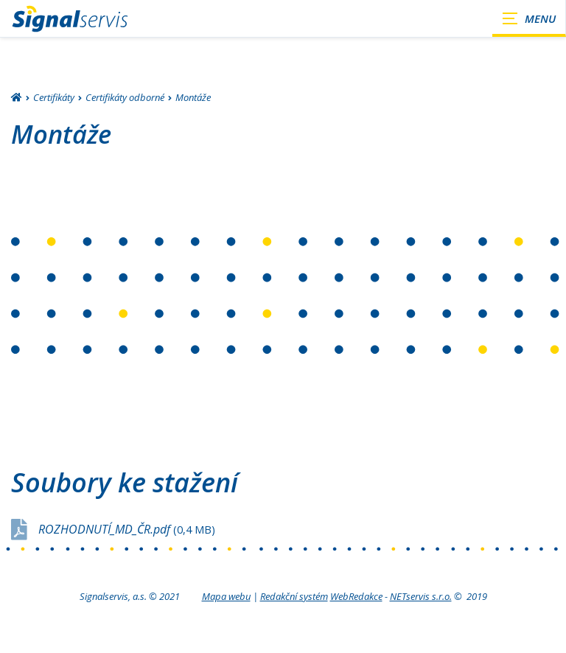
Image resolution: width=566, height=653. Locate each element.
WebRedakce (356, 596)
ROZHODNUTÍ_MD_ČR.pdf (126, 529)
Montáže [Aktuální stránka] (193, 97)
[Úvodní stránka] (70, 18)
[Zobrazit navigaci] (529, 18)
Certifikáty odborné (124, 97)
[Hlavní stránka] (16, 98)
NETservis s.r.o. (421, 596)
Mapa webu (226, 596)
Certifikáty (53, 97)
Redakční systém (294, 596)
